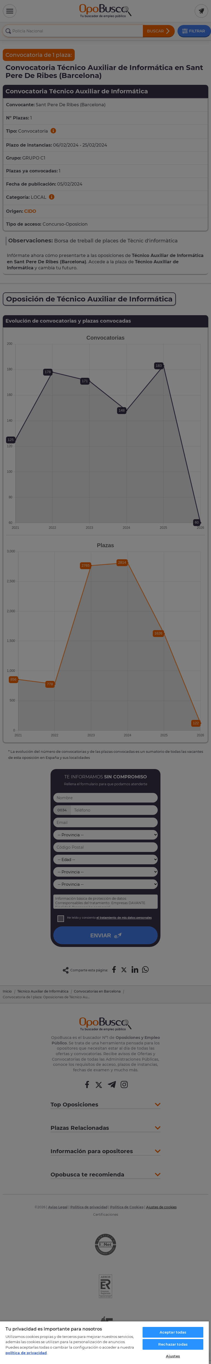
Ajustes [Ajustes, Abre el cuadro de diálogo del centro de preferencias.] (173, 1356)
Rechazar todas (173, 1344)
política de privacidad (26, 1353)
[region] (104, 1342)
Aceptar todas (173, 1332)
